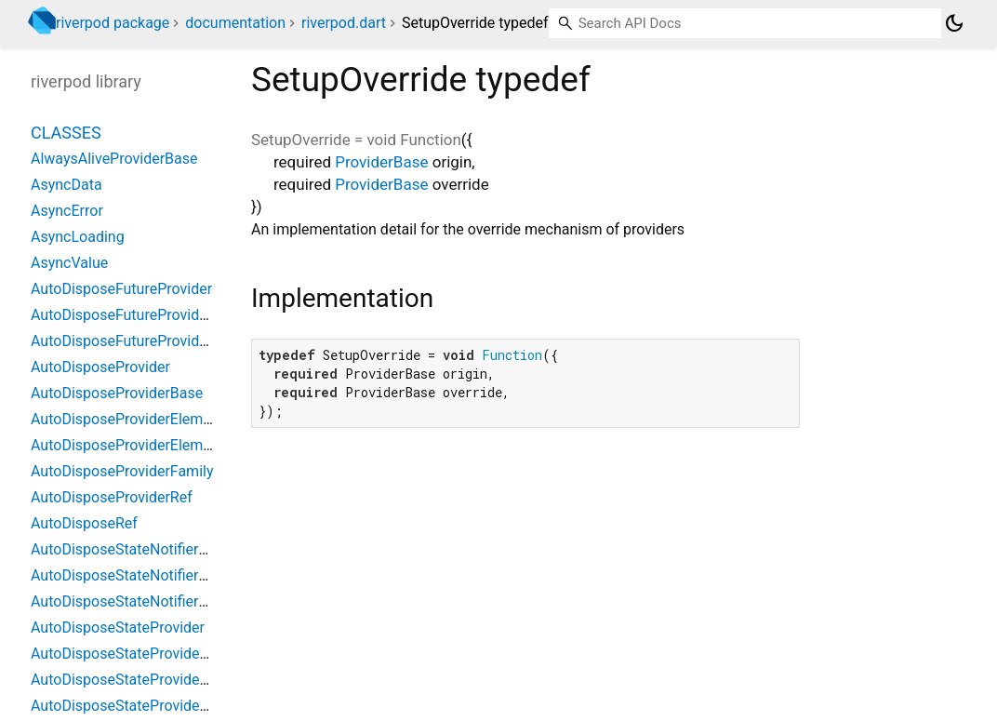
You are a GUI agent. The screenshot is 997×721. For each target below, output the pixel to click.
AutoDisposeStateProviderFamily (139, 679)
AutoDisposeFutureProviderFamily (143, 315)
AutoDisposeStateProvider (118, 627)
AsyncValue (69, 263)
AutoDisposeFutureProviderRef (132, 341)
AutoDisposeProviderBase (117, 393)
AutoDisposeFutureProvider (121, 289)
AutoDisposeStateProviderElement (145, 653)
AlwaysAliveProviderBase (114, 158)
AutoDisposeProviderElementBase (144, 445)
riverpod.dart (343, 23)
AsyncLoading (78, 237)
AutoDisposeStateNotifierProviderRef (153, 601)
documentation (235, 23)
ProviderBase (381, 162)
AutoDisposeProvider (100, 367)
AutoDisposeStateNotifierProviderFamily (164, 575)
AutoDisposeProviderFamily (122, 471)
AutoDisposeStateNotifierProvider (142, 549)
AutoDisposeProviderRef (112, 497)
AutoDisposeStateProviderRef (129, 705)
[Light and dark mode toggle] (954, 23)
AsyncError (67, 211)
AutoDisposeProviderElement (127, 419)
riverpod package (112, 23)
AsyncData (66, 185)
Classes (66, 132)
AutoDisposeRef (84, 523)
